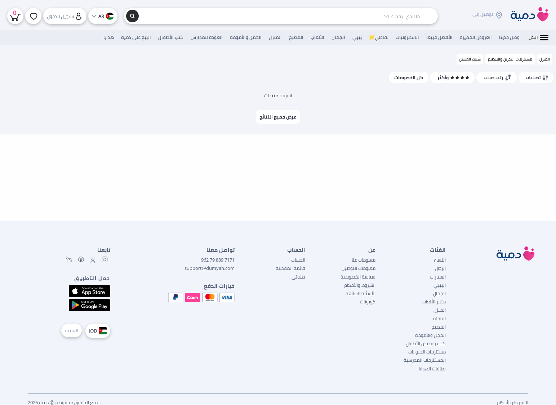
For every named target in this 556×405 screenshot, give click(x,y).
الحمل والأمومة (430, 335)
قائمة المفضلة (290, 268)
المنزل (544, 59)
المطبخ (439, 327)
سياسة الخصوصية (358, 276)
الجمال (439, 293)
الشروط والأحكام (359, 285)
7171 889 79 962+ (217, 260)
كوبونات (367, 301)
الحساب (298, 260)
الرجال (440, 268)
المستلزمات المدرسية (425, 360)
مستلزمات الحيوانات (427, 351)
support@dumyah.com (209, 268)
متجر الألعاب (434, 301)
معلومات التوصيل (358, 268)
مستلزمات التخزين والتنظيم (510, 59)
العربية (71, 330)
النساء (440, 260)
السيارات (438, 276)
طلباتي (298, 276)
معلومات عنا (363, 260)
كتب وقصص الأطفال (426, 343)
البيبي (439, 285)
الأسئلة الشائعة (360, 293)
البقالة (439, 318)
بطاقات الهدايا (432, 368)
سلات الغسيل (470, 59)
